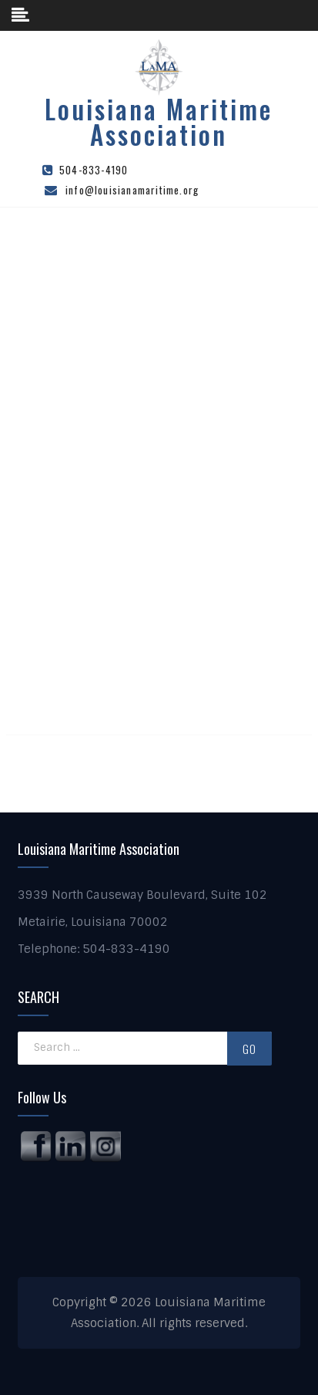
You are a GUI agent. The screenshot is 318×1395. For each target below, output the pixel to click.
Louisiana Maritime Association (159, 122)
